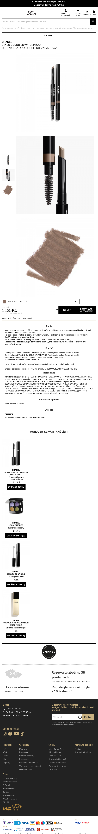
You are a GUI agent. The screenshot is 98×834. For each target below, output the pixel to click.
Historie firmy (9, 788)
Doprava (23, 749)
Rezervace (23, 752)
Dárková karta (54, 752)
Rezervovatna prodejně (86, 310)
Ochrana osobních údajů (30, 765)
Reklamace (24, 759)
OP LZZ (6, 802)
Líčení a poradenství (57, 762)
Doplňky (6, 762)
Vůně (5, 752)
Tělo (4, 759)
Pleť (4, 749)
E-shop (6, 704)
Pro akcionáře (9, 795)
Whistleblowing (10, 798)
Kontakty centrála (11, 781)
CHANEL (7, 42)
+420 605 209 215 (13, 708)
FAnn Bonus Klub (56, 749)
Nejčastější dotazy (27, 769)
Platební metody (26, 755)
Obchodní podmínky (28, 762)
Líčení (5, 755)
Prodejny (79, 749)
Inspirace (52, 769)
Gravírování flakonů (57, 759)
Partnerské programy (57, 765)
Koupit (67, 310)
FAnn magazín (54, 755)
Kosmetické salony (83, 752)
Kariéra (6, 792)
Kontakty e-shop (10, 778)
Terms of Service (64, 725)
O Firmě (6, 785)
